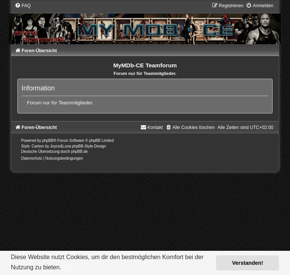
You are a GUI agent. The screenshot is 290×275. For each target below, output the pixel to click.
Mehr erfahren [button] (83, 267)
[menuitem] (23, 5)
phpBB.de (79, 151)
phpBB (48, 140)
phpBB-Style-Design (89, 146)
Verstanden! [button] (247, 263)
